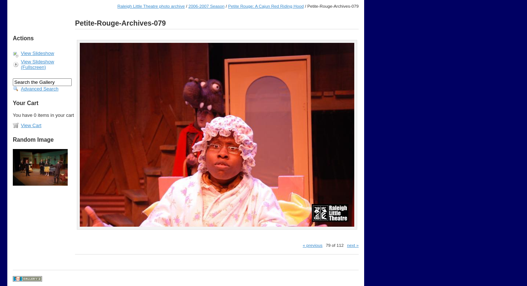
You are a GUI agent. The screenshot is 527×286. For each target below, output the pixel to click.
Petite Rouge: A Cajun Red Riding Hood (266, 6)
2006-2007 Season (206, 6)
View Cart (31, 125)
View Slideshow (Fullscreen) (37, 64)
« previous (312, 245)
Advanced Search (40, 89)
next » (353, 245)
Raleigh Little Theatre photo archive (151, 6)
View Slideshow (37, 53)
